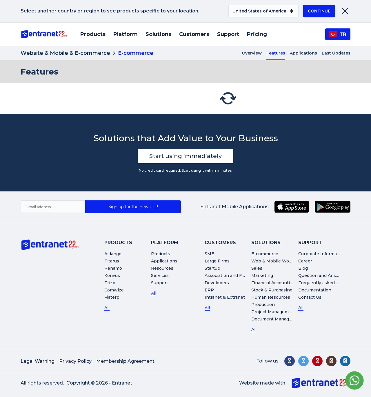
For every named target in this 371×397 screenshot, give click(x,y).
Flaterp (111, 297)
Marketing (262, 275)
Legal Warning (37, 361)
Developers (217, 282)
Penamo (113, 268)
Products (93, 34)
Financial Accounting (273, 282)
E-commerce (264, 253)
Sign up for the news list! (133, 206)
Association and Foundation (234, 275)
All (107, 307)
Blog (303, 268)
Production (263, 304)
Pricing (257, 34)
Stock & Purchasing (271, 290)
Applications (303, 53)
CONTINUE (319, 11)
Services (160, 275)
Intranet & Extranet (225, 297)
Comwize (114, 290)
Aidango (112, 253)
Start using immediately (185, 156)
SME (209, 253)
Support (228, 34)
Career (305, 261)
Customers (194, 34)
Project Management (273, 311)
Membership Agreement (125, 361)
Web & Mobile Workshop (277, 261)
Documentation (314, 290)
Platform (125, 34)
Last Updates (336, 53)
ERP (209, 290)
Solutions (158, 34)
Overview (252, 53)
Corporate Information (321, 253)
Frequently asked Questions (328, 282)
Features (275, 53)
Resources (162, 268)
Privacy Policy (75, 361)
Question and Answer (321, 275)
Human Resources (270, 297)
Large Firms (217, 261)
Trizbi (110, 282)
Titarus (111, 261)
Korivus (112, 275)
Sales (256, 268)
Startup (212, 268)
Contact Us (309, 297)
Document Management (277, 319)
